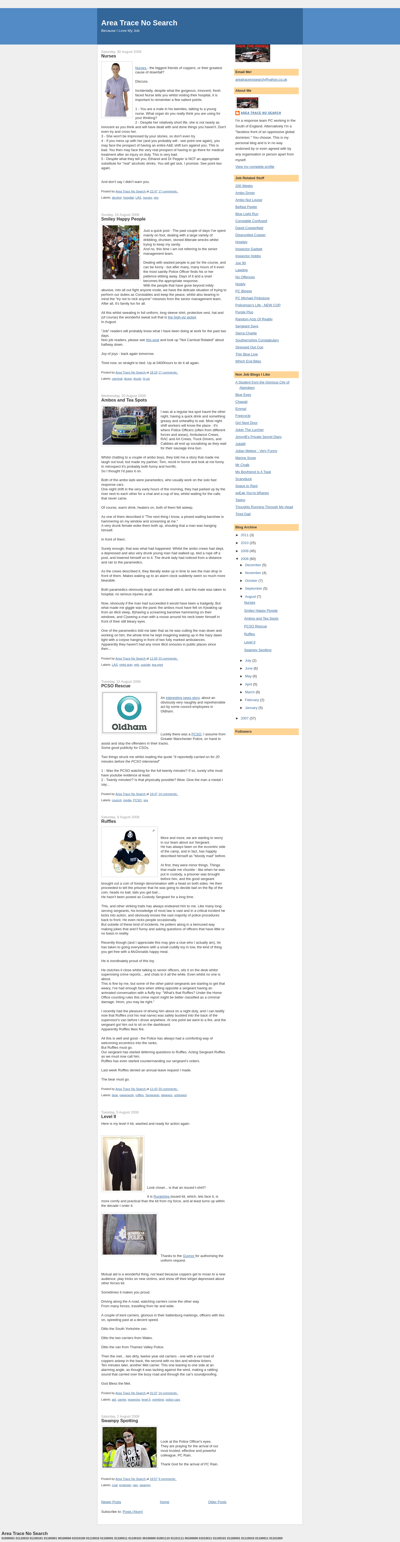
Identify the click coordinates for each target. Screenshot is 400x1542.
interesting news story (183, 698)
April (249, 684)
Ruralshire (162, 1196)
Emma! (240, 409)
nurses (147, 197)
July (248, 660)
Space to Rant (246, 486)
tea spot (157, 664)
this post (152, 340)
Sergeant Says (246, 326)
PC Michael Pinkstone (252, 298)
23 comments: (168, 658)
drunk (137, 378)
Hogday (241, 242)
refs (136, 664)
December (253, 565)
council (116, 800)
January (252, 708)
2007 (245, 718)
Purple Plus (244, 312)
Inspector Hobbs (248, 256)
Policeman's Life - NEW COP (258, 305)
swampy (145, 1485)
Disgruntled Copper (250, 235)
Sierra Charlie (246, 333)
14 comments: (168, 794)
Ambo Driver (245, 193)
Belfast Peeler (246, 207)
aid (114, 1399)
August (251, 597)
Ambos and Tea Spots (124, 400)
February (252, 700)
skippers (166, 1095)
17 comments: (168, 191)
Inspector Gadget (248, 249)
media (127, 800)
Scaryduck (243, 479)
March (250, 692)
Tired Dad (243, 514)
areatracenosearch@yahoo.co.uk (261, 79)
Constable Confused (251, 221)
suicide (145, 664)
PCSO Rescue (115, 685)
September (254, 588)
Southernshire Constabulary (257, 340)
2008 (245, 559)
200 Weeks (244, 186)
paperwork (127, 1095)
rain (135, 1485)
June (249, 668)
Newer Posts (111, 1502)
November (253, 573)
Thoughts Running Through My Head (264, 507)
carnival (117, 378)
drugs (128, 378)
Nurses (108, 55)
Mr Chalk (242, 465)
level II (146, 1399)
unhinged (180, 1095)
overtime (158, 1399)
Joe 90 (240, 263)
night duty (125, 664)
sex (156, 197)
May (249, 676)
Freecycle (242, 416)
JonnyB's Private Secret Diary (258, 437)
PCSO (196, 734)
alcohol (117, 197)
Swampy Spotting (119, 1420)
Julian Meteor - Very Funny (256, 451)
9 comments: (167, 1478)
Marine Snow (245, 458)
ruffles (139, 1095)
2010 (245, 543)
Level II (108, 1116)
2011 (245, 535)
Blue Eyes (243, 395)
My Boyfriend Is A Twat (253, 472)
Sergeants (152, 1095)
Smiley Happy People (123, 218)
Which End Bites (248, 361)
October (252, 581)
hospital (128, 197)
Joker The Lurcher (249, 430)
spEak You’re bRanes (252, 493)
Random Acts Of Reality (254, 319)
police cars (173, 1399)
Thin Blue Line (246, 354)
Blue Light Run (246, 214)
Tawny (240, 500)
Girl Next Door (246, 423)
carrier (122, 1399)
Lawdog (241, 270)
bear (115, 1095)
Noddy (240, 284)
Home (165, 1502)
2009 (245, 551)
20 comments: (168, 1089)
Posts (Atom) (133, 1512)
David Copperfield (249, 228)
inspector (134, 1399)
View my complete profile (254, 167)
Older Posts (217, 1502)
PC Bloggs (243, 291)
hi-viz (146, 378)
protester (125, 1485)
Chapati (241, 402)
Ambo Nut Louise (248, 200)
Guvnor (189, 1256)
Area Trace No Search (139, 23)
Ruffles (108, 821)
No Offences (245, 277)
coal (115, 1485)
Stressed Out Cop (249, 347)
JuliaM (240, 444)
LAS (138, 197)
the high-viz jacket (182, 317)
